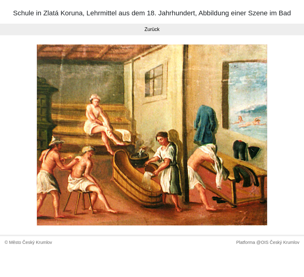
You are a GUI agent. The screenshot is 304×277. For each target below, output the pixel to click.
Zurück (152, 29)
